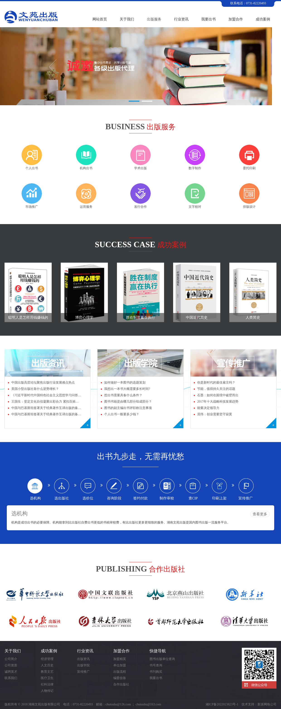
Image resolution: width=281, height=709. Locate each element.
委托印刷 (249, 168)
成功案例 (263, 19)
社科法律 (47, 684)
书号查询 (156, 665)
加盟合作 (235, 19)
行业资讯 (181, 19)
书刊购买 (156, 671)
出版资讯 (83, 659)
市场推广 (31, 206)
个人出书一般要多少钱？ (121, 414)
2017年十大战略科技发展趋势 (217, 401)
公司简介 (11, 659)
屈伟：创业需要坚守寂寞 (214, 414)
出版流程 (119, 671)
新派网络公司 (266, 704)
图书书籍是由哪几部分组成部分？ (128, 401)
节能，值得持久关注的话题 (216, 389)
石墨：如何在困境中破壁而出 (217, 395)
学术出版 (140, 168)
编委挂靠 (119, 678)
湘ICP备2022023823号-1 (222, 704)
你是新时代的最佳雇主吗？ (216, 382)
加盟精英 (119, 659)
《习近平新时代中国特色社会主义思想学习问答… (46, 395)
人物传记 (47, 690)
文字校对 (195, 206)
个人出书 (31, 168)
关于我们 (127, 19)
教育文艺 (47, 671)
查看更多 (260, 514)
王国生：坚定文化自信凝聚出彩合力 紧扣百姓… (45, 401)
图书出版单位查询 (162, 659)
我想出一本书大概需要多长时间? (127, 389)
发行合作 (140, 206)
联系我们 (11, 678)
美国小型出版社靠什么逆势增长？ (35, 389)
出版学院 (83, 665)
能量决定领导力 (208, 408)
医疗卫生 (47, 678)
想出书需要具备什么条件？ (123, 395)
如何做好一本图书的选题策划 (124, 382)
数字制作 (195, 168)
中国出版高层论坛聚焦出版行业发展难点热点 (43, 382)
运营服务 (86, 206)
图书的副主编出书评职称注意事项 (128, 408)
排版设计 (249, 206)
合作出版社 (121, 684)
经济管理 (47, 659)
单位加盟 (119, 665)
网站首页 (99, 19)
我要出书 (208, 19)
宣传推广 (83, 671)
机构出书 (86, 168)
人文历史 (47, 665)
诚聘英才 (11, 671)
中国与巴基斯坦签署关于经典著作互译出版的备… (46, 408)
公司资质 (11, 665)
